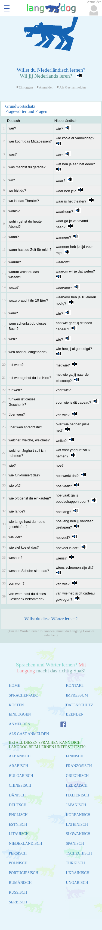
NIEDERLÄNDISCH (25, 844)
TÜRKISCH (75, 863)
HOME (14, 686)
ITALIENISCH (77, 795)
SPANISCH (75, 844)
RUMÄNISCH (20, 883)
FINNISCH (75, 756)
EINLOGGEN (20, 714)
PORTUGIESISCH (23, 873)
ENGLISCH (18, 815)
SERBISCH (18, 902)
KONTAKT (75, 686)
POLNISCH (18, 863)
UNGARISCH (77, 883)
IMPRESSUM (77, 695)
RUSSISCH (18, 892)
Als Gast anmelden (71, 87)
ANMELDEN (19, 724)
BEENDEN (75, 714)
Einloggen (24, 87)
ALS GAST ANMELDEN (29, 734)
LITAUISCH (19, 834)
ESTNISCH (18, 825)
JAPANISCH (76, 805)
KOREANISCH (78, 815)
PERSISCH (18, 853)
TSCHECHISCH (79, 853)
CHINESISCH (20, 785)
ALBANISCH (20, 756)
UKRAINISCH (77, 873)
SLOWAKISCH (78, 834)
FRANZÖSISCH (79, 766)
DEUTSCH (18, 805)
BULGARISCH (21, 776)
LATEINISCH (77, 825)
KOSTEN (16, 705)
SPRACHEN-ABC (23, 695)
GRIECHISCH (77, 776)
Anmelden (44, 87)
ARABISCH (18, 766)
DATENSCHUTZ (79, 705)
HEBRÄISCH (76, 785)
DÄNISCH (17, 795)
